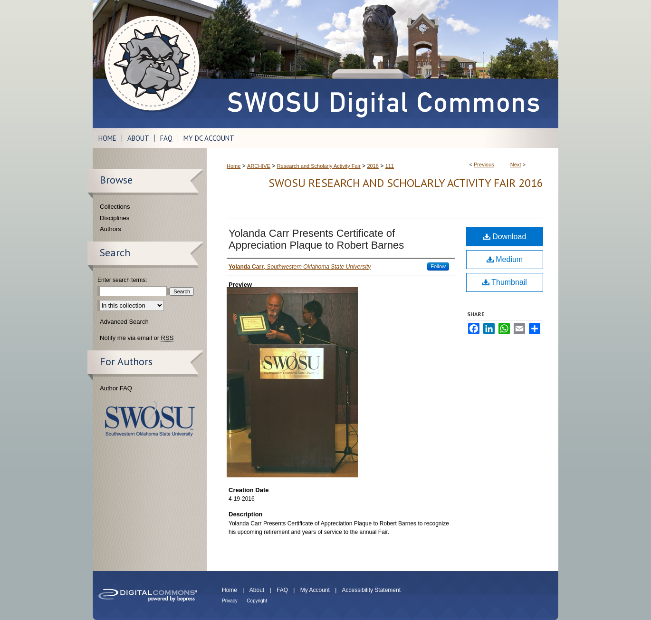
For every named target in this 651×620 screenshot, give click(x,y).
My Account (315, 590)
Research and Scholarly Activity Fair (319, 166)
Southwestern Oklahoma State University (150, 418)
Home (233, 166)
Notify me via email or (136, 338)
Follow (438, 266)
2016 (372, 166)
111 (389, 166)
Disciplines (114, 218)
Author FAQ (116, 388)
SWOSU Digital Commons (382, 64)
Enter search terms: (122, 280)
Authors (110, 228)
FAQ (282, 590)
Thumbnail (504, 282)
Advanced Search (124, 321)
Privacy (230, 600)
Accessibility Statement (371, 590)
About (256, 590)
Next (515, 164)
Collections (115, 206)
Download (505, 236)
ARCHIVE (258, 166)
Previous (484, 164)
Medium (505, 259)
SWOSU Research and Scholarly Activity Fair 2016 (405, 182)
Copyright (257, 600)
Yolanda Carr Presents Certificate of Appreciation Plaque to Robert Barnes (316, 239)
